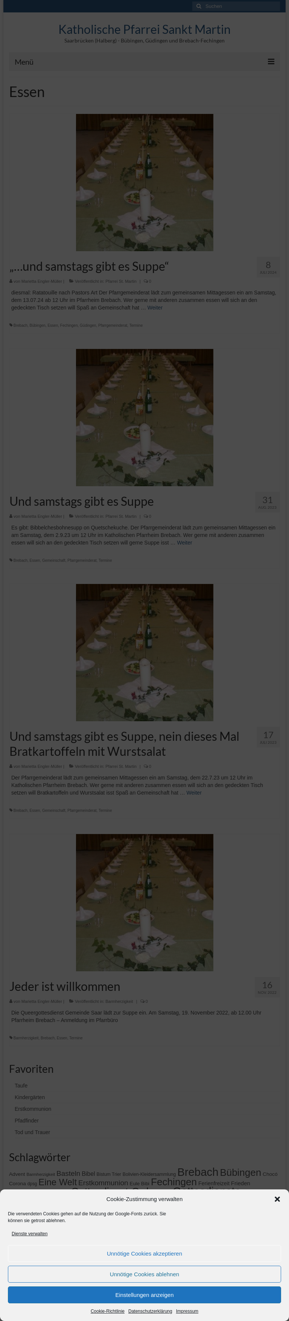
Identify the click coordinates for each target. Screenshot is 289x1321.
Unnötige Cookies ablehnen (144, 1274)
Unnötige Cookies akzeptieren (144, 1253)
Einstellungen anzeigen (144, 1295)
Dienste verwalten (29, 1233)
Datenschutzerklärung (150, 1311)
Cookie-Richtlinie (108, 1311)
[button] (277, 1199)
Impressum (187, 1311)
